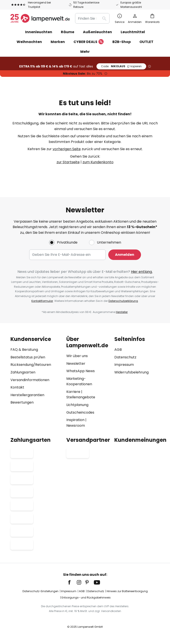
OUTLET (146, 41)
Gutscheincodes (80, 412)
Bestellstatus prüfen (27, 357)
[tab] (36, 382)
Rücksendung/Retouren (30, 364)
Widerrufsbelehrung (131, 372)
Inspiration (75, 419)
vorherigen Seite (67, 148)
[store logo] (40, 18)
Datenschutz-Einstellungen (40, 591)
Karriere (73, 391)
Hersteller (122, 312)
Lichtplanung (77, 404)
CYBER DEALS (89, 42)
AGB (118, 349)
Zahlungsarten (22, 372)
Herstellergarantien (27, 394)
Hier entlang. (142, 271)
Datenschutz (125, 357)
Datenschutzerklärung (123, 301)
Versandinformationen (29, 379)
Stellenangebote (80, 397)
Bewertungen (22, 402)
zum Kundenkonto (97, 162)
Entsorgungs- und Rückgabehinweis (86, 597)
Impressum (124, 364)
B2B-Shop (121, 41)
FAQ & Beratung (24, 349)
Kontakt (17, 387)
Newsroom (75, 425)
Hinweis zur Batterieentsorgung (127, 591)
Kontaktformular (42, 301)
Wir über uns (77, 355)
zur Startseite (68, 162)
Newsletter (75, 363)
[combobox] (92, 18)
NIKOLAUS (121, 66)
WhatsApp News (80, 370)
